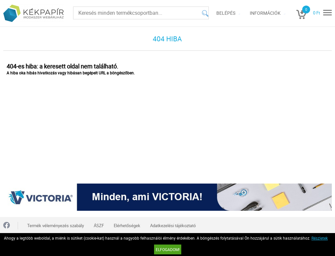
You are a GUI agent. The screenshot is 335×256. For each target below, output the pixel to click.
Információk (265, 13)
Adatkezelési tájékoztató (173, 225)
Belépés (225, 13)
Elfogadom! (168, 249)
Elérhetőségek (127, 225)
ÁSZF (99, 225)
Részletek (319, 238)
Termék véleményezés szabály (55, 225)
